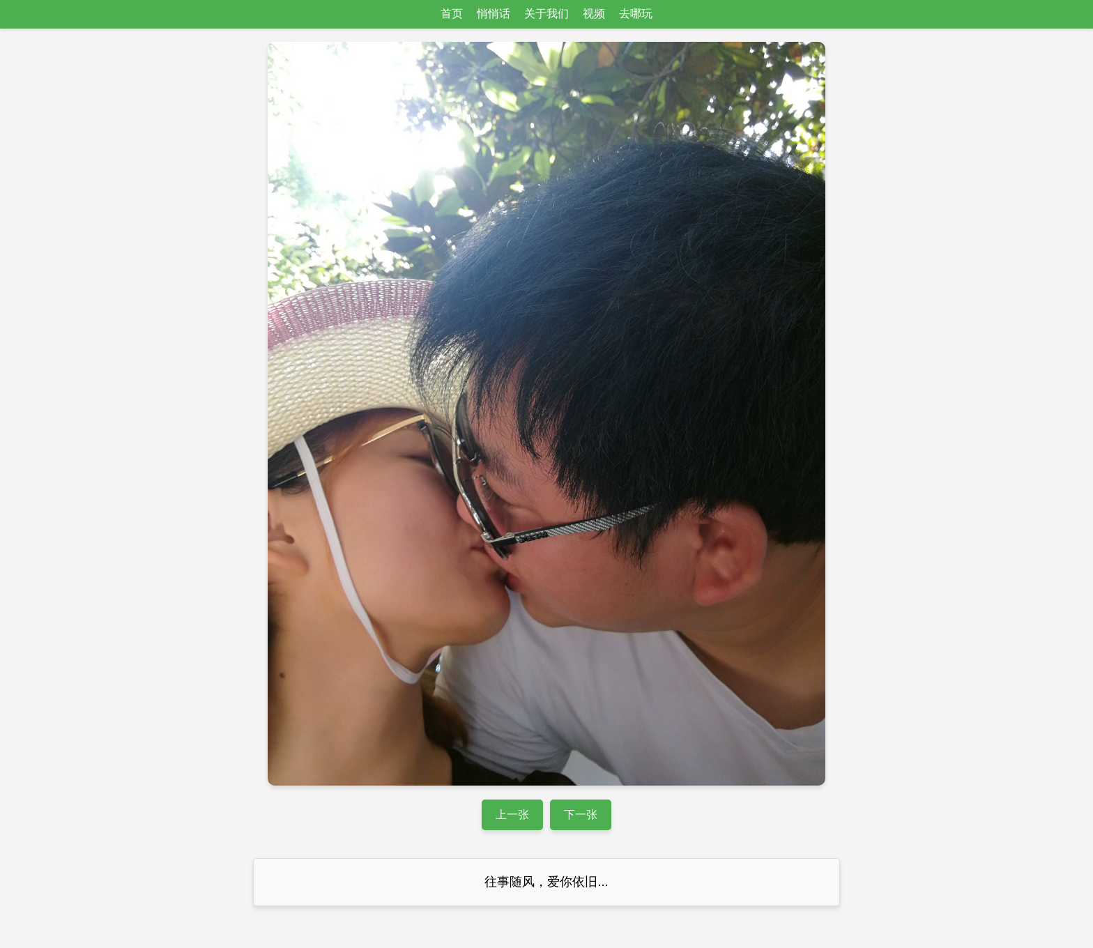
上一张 (512, 814)
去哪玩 (635, 14)
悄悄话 (493, 14)
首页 (452, 14)
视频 (594, 14)
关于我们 (546, 14)
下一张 (580, 814)
